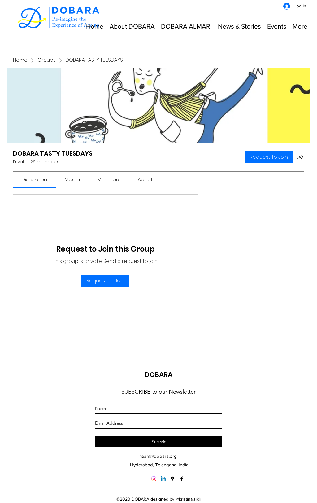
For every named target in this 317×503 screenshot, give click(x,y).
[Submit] (158, 441)
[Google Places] (172, 479)
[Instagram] (154, 479)
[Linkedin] (163, 479)
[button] (132, 26)
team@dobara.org (158, 456)
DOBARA (158, 374)
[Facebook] (182, 479)
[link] (34, 179)
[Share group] (300, 157)
